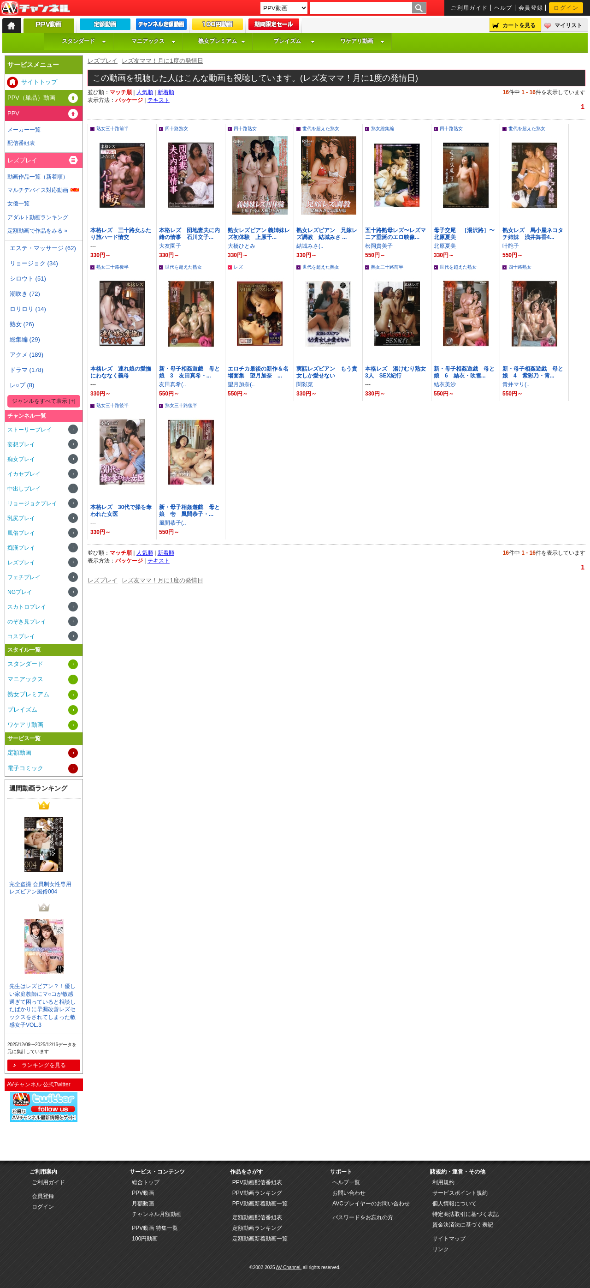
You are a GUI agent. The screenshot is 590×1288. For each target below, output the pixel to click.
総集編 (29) (25, 339)
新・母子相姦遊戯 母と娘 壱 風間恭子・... (189, 510)
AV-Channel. (288, 1267)
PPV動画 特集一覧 (154, 1228)
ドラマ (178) (26, 369)
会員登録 (531, 8)
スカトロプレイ (26, 607)
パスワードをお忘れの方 (362, 1217)
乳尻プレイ (21, 518)
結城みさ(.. (310, 246)
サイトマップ (449, 1238)
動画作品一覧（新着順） (37, 177)
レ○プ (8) (22, 385)
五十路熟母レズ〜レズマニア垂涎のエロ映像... (395, 233)
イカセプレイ (24, 474)
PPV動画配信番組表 (257, 1182)
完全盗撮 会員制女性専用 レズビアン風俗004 (40, 888)
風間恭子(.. (172, 523)
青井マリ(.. (516, 384)
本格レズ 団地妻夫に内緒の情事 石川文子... (189, 233)
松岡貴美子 (379, 246)
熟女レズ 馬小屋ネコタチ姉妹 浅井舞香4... (532, 233)
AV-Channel (35, 8)
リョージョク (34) (34, 263)
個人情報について (454, 1203)
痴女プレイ (21, 459)
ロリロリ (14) (28, 309)
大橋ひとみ (241, 246)
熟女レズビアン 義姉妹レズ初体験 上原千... (259, 233)
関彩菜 (304, 384)
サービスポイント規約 (460, 1193)
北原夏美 (445, 246)
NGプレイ (19, 592)
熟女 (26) (22, 324)
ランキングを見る (44, 1065)
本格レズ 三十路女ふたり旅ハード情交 (120, 233)
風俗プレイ (21, 533)
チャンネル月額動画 (157, 1214)
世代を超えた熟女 (320, 128)
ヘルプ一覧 (346, 1182)
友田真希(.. (172, 384)
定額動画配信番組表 (257, 1217)
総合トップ (145, 1182)
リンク (440, 1249)
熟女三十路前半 (112, 128)
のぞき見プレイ (26, 621)
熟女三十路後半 (112, 267)
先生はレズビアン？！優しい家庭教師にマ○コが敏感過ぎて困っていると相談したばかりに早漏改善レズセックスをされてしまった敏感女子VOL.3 (42, 1005)
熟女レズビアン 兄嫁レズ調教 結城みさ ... (326, 233)
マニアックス (153, 41)
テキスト (159, 100)
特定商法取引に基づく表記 (465, 1214)
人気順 (144, 92)
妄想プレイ (21, 444)
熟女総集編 (382, 128)
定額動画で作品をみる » (37, 231)
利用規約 (443, 1182)
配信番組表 (21, 143)
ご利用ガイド (469, 8)
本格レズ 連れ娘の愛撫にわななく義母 (120, 372)
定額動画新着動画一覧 (260, 1238)
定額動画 (19, 752)
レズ (238, 267)
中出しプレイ (24, 488)
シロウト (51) (28, 278)
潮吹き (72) (25, 293)
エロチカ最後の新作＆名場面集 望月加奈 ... (258, 372)
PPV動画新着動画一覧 (260, 1203)
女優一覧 (18, 203)
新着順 (166, 92)
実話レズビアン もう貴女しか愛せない (326, 372)
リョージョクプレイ (32, 503)
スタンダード (84, 41)
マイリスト (568, 25)
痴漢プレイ (21, 548)
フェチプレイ (24, 577)
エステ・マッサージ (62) (43, 248)
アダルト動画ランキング (37, 217)
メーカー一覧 (24, 129)
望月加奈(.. (241, 384)
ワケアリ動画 (362, 41)
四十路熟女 (176, 128)
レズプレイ (103, 60)
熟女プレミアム (221, 41)
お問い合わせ (349, 1193)
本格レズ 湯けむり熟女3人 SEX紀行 (395, 372)
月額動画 (143, 1203)
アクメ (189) (26, 354)
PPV (13, 113)
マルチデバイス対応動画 (37, 190)
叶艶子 (510, 246)
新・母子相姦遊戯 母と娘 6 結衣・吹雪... (464, 372)
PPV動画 (143, 1193)
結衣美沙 (445, 384)
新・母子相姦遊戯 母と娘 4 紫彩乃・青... (532, 372)
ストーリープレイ (29, 429)
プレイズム (294, 41)
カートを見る (519, 25)
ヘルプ (503, 8)
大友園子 (170, 246)
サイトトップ (39, 81)
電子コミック (25, 768)
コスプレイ (21, 636)
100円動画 (145, 1238)
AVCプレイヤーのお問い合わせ (371, 1203)
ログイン (566, 8)
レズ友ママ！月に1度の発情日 (162, 60)
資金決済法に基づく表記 (462, 1225)
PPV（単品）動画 (31, 97)
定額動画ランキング (257, 1228)
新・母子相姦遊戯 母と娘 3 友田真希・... (189, 372)
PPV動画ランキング (257, 1193)
